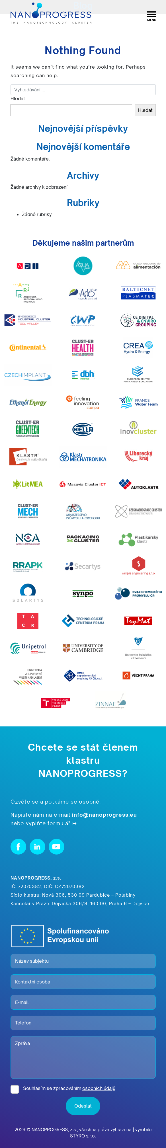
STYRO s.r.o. (83, 1136)
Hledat (18, 98)
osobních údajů (98, 1088)
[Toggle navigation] (152, 13)
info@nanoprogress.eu (104, 815)
